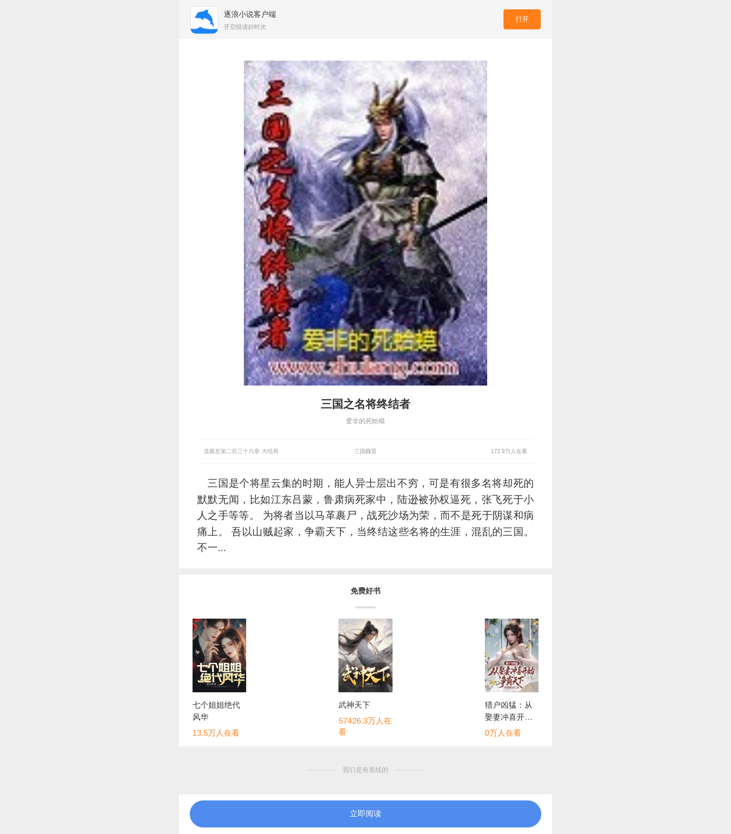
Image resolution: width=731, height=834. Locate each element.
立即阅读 (365, 813)
